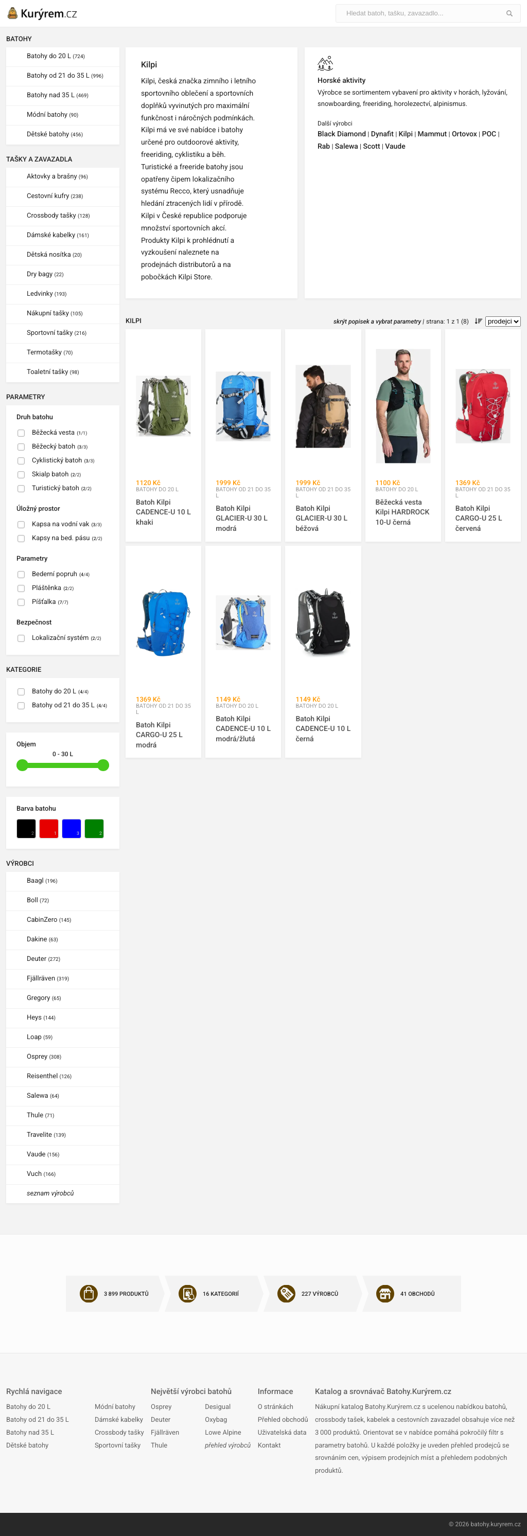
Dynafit (382, 134)
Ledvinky (47, 294)
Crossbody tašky (58, 216)
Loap (39, 1037)
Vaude (43, 1154)
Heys (41, 1018)
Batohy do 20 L (56, 56)
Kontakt (269, 1446)
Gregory (44, 998)
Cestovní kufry (55, 196)
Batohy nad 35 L (58, 95)
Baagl (42, 881)
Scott (371, 146)
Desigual (218, 1407)
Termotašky (50, 352)
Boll (38, 900)
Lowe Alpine (223, 1433)
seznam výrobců (50, 1194)
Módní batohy (52, 115)
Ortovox (464, 134)
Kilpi (406, 134)
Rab (324, 146)
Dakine (42, 939)
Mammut (432, 134)
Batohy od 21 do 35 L (65, 76)
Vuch (41, 1174)
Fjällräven (48, 979)
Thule (41, 1115)
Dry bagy (45, 274)
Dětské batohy (55, 134)
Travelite (46, 1135)
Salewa (43, 1096)
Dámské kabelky (58, 235)
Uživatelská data (282, 1433)
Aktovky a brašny (57, 177)
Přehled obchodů (283, 1420)
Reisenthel (49, 1076)
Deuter (43, 959)
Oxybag (216, 1420)
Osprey (44, 1057)
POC (489, 134)
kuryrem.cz (505, 1524)
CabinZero (49, 920)
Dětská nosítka (54, 255)
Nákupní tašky (55, 313)
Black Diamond (342, 134)
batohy (479, 1524)
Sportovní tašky (56, 333)
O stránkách (275, 1407)
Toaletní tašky (53, 372)
